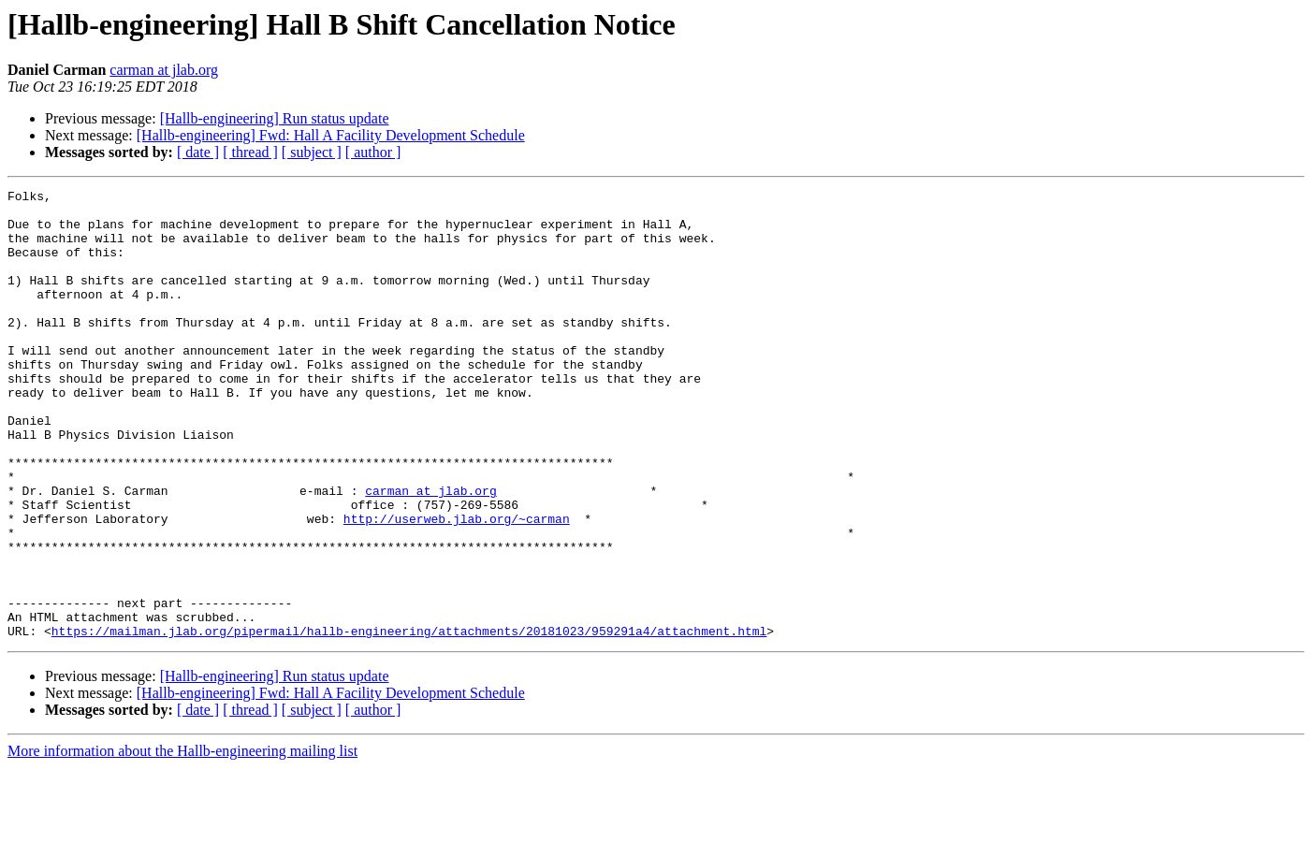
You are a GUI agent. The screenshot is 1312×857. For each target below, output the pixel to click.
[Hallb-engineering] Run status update (274, 118)
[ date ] (198, 152)
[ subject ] (312, 152)
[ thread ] (250, 152)
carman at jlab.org (163, 70)
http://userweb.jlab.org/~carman (456, 585)
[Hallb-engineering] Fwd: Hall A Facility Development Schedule (331, 135)
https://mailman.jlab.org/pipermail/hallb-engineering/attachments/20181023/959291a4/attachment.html (408, 720)
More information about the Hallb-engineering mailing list (182, 841)
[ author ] (373, 152)
